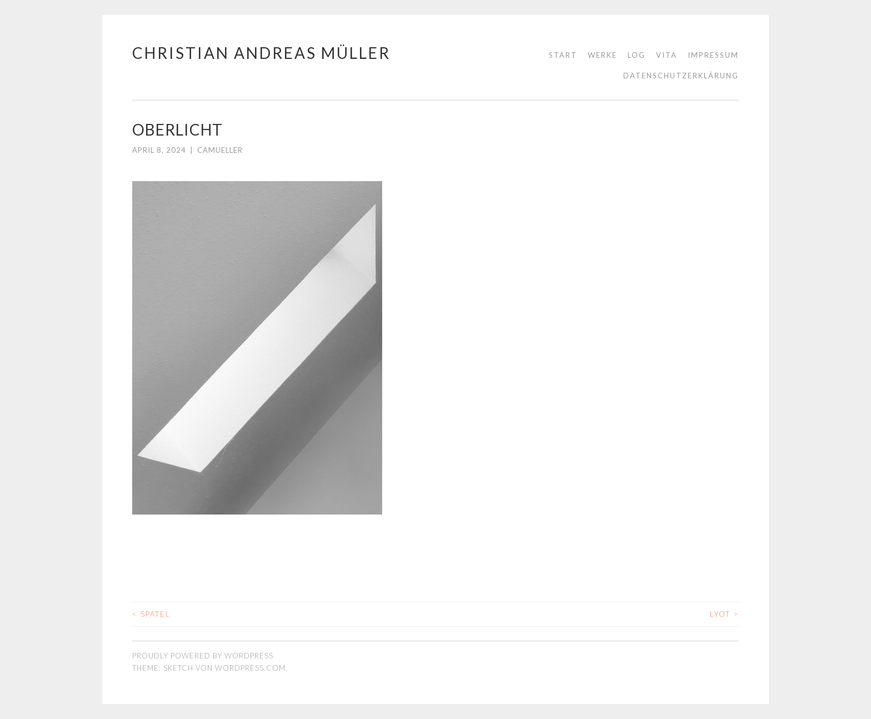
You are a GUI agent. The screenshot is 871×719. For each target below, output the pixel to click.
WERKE (602, 55)
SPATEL (151, 614)
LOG (636, 55)
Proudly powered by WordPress (202, 655)
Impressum (713, 55)
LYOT (724, 614)
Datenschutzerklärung (681, 75)
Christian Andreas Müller (261, 52)
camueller (220, 150)
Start (563, 55)
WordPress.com (250, 667)
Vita (666, 55)
